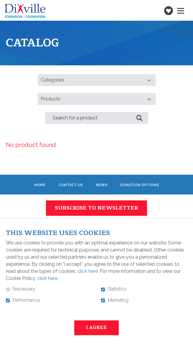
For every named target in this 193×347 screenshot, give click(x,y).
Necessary (24, 289)
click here (87, 271)
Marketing (118, 300)
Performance (26, 300)
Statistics (117, 289)
